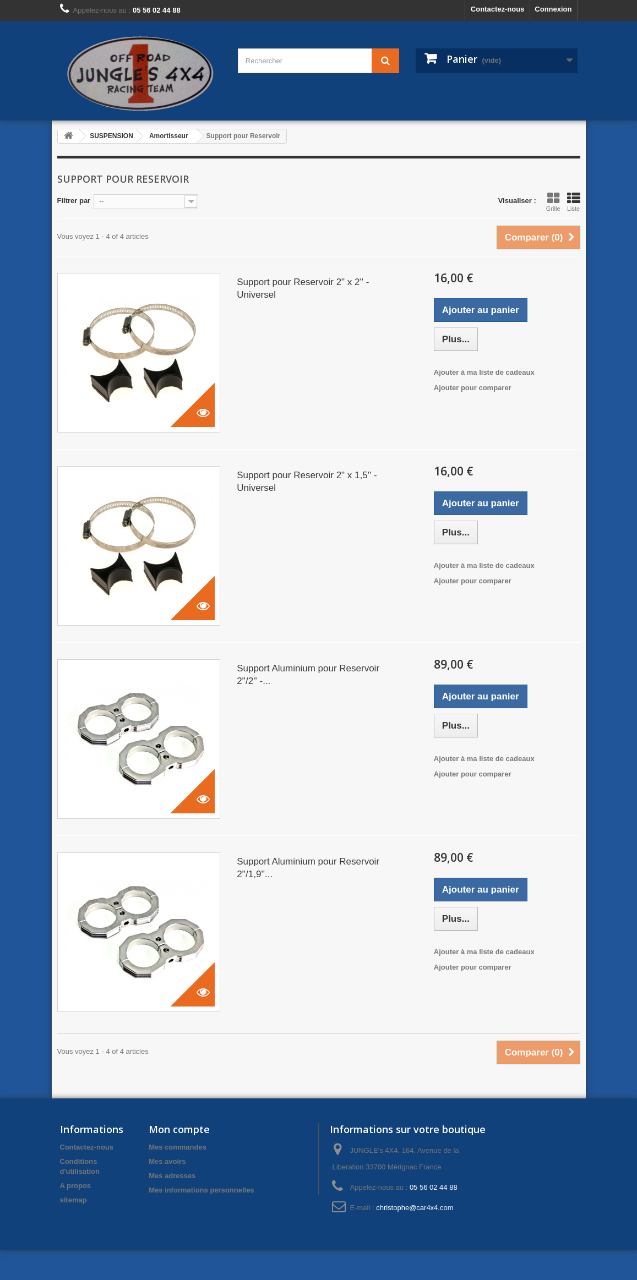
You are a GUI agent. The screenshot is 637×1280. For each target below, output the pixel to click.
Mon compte (179, 1129)
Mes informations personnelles (201, 1190)
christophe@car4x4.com (414, 1208)
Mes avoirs (167, 1161)
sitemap (73, 1200)
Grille (553, 202)
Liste (573, 202)
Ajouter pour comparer (472, 388)
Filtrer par (74, 200)
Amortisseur (168, 136)
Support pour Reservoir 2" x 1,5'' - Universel (307, 481)
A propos (75, 1185)
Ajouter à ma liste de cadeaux (484, 372)
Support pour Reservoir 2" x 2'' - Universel (303, 288)
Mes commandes (177, 1147)
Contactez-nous (498, 9)
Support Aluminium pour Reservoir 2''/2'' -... (308, 674)
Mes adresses (172, 1176)
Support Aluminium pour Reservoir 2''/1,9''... (308, 867)
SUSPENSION (111, 136)
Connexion (553, 9)
